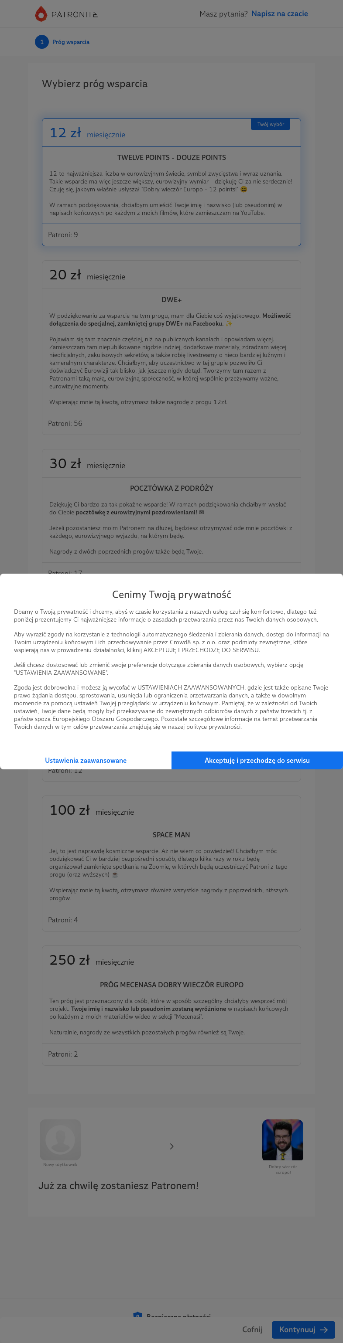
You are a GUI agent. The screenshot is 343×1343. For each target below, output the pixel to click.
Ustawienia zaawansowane (86, 760)
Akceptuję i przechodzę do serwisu (257, 760)
